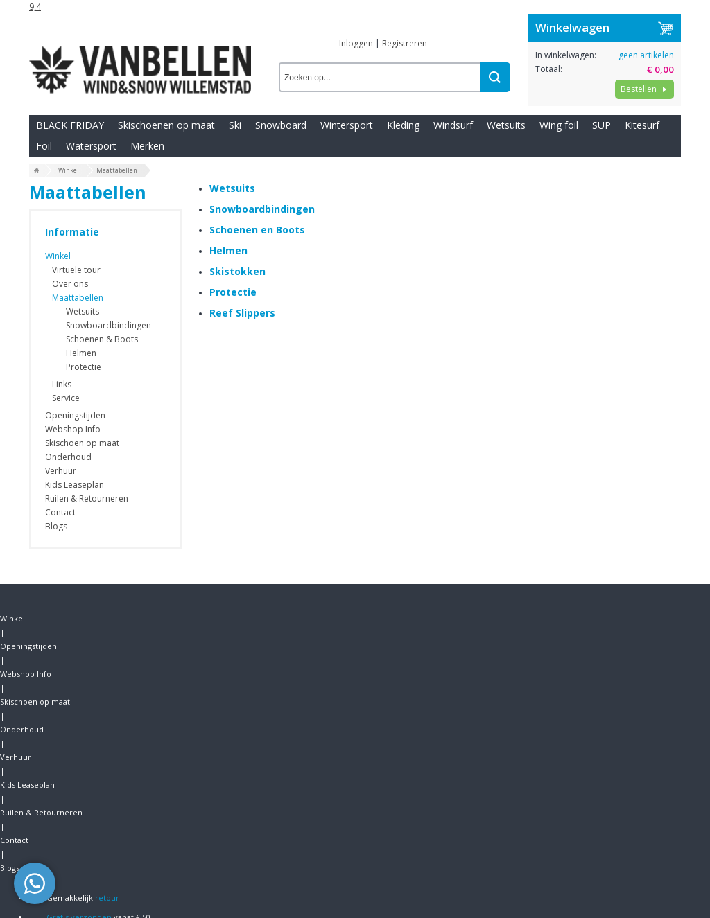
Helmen (81, 352)
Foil (44, 172)
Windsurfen (220, 751)
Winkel (42, 10)
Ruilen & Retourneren (490, 10)
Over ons (70, 282)
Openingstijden (94, 10)
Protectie (83, 365)
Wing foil (558, 151)
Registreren (404, 51)
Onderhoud (307, 10)
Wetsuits (506, 151)
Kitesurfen (217, 775)
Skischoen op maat (237, 10)
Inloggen (356, 51)
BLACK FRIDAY (70, 151)
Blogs (593, 10)
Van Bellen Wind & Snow (620, 797)
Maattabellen (77, 296)
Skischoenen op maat (166, 151)
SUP (601, 151)
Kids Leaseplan (410, 10)
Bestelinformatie (63, 775)
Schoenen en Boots (257, 283)
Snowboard (280, 151)
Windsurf (453, 151)
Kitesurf (642, 151)
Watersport (91, 172)
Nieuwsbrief (53, 800)
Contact (557, 10)
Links (61, 383)
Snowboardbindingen (108, 324)
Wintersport (346, 151)
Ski (235, 151)
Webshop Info (162, 10)
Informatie (72, 230)
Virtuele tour (76, 268)
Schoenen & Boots (102, 338)
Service (66, 397)
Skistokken (237, 325)
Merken (147, 172)
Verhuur (355, 10)
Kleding (403, 151)
